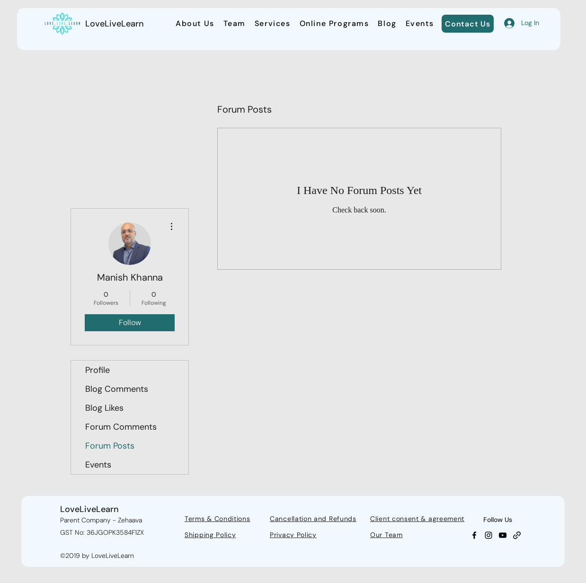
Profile (97, 370)
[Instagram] (488, 535)
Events (98, 464)
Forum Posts (109, 445)
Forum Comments (121, 427)
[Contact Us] (468, 24)
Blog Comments (116, 389)
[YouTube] (502, 535)
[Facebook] (474, 535)
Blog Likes (104, 408)
